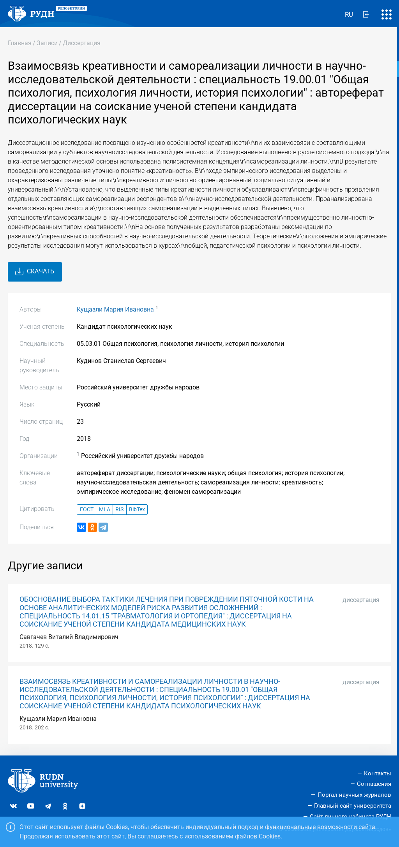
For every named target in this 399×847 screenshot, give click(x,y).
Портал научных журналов (354, 794)
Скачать (34, 271)
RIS (119, 509)
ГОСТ (87, 509)
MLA (104, 509)
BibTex (137, 509)
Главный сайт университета (352, 805)
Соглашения (374, 783)
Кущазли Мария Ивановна (115, 309)
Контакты (377, 773)
